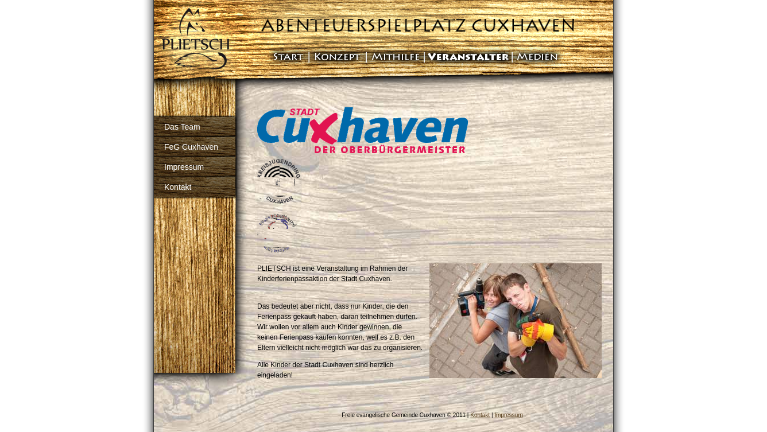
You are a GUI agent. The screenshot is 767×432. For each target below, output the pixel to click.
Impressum (184, 167)
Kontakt (177, 187)
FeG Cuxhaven (191, 146)
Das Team (182, 126)
